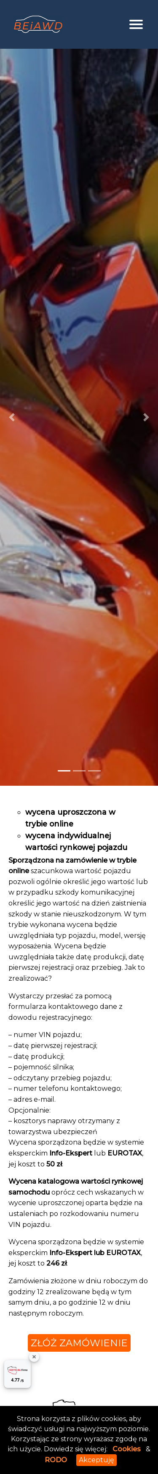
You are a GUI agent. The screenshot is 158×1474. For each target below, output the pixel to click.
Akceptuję (96, 1460)
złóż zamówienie (79, 1343)
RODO (56, 1460)
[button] (12, 417)
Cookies (126, 1449)
